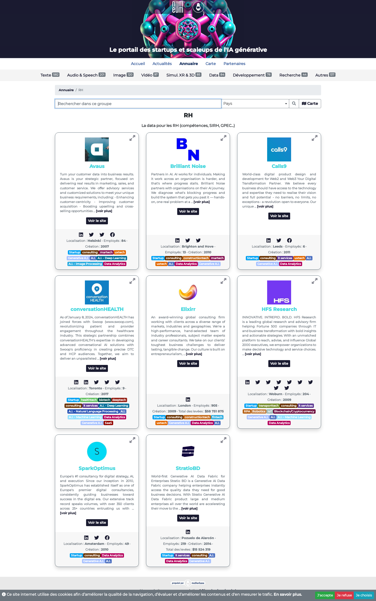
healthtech (89, 400)
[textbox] (255, 103)
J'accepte (325, 595)
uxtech (120, 252)
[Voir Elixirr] (223, 281)
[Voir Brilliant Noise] (223, 138)
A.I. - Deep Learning (112, 258)
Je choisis (364, 595)
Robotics (258, 411)
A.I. (93, 258)
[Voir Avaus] (132, 138)
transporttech (269, 405)
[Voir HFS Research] (315, 281)
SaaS (108, 423)
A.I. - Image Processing (85, 264)
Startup (74, 252)
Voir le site (97, 221)
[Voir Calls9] (315, 138)
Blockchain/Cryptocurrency (294, 411)
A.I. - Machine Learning (85, 417)
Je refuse (344, 595)
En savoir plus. (288, 594)
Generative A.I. (78, 258)
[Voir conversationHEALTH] (132, 281)
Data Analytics (114, 264)
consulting (90, 252)
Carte (310, 103)
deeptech (119, 400)
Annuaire (66, 90)
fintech (217, 417)
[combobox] (255, 103)
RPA (247, 411)
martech (106, 252)
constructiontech (196, 258)
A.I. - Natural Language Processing (93, 411)
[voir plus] (104, 211)
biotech (104, 400)
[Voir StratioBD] (223, 440)
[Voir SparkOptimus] (132, 440)
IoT (270, 411)
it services (285, 258)
